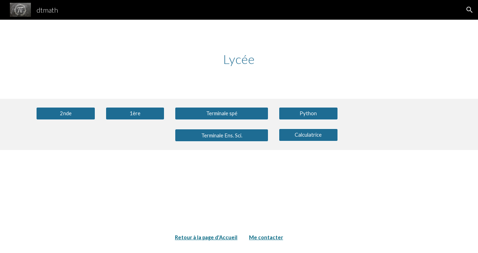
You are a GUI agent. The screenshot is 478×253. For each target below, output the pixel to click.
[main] (239, 59)
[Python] (308, 113)
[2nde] (66, 113)
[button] (469, 9)
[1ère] (135, 113)
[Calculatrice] (308, 135)
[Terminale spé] (221, 113)
